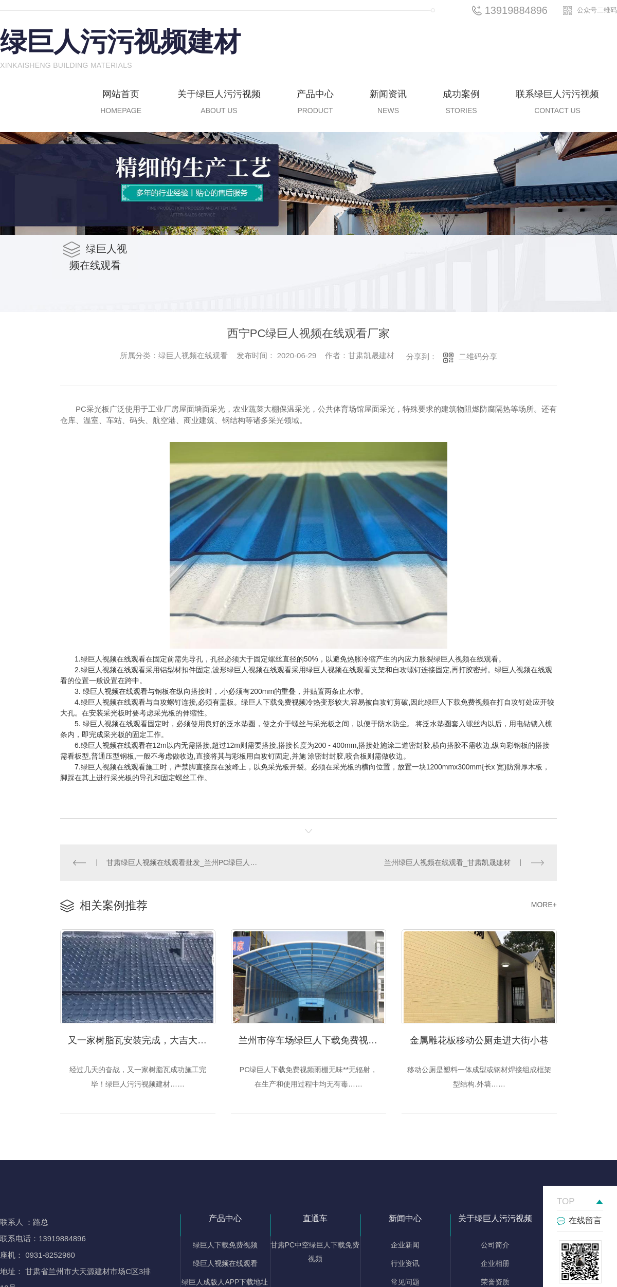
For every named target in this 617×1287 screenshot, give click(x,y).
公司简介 (495, 1242)
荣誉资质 (495, 1279)
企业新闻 (405, 1242)
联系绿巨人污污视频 (557, 104)
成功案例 (461, 104)
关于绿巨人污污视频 (219, 104)
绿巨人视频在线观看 (225, 1260)
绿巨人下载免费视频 (225, 1242)
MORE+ (544, 902)
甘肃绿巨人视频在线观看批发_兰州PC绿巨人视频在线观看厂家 (184, 861)
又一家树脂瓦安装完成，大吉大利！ (141, 1037)
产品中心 (315, 104)
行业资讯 (405, 1260)
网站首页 (120, 104)
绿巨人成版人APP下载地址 (225, 1279)
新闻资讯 (388, 104)
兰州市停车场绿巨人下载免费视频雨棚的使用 (312, 1037)
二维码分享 (478, 356)
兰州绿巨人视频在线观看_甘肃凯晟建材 (448, 861)
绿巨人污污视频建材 (120, 42)
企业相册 (495, 1260)
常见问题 (405, 1279)
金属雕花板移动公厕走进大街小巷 (479, 1037)
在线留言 (585, 1217)
